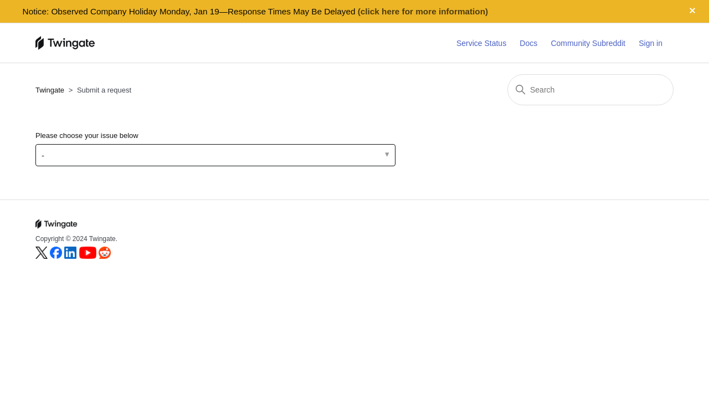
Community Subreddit (588, 43)
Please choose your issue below (86, 135)
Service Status (481, 43)
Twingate (49, 90)
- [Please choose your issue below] (43, 155)
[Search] (590, 89)
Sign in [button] (650, 43)
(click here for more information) (423, 11)
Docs (528, 43)
